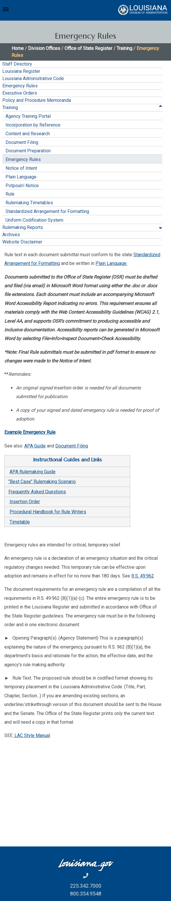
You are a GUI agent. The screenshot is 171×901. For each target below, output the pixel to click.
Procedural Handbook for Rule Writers (48, 511)
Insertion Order (25, 501)
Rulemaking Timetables (29, 202)
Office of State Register (88, 48)
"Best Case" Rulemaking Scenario (42, 481)
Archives (11, 234)
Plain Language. (111, 263)
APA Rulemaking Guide (33, 471)
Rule (9, 194)
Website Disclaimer (22, 242)
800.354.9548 (85, 894)
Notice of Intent (21, 168)
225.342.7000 (85, 886)
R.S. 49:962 (142, 576)
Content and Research (27, 133)
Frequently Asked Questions (37, 491)
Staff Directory (17, 64)
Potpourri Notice (22, 185)
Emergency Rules (20, 86)
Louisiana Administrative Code (33, 78)
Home (18, 48)
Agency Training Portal (28, 116)
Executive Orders (19, 93)
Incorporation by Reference (32, 125)
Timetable (20, 522)
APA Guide (35, 446)
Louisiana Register (21, 71)
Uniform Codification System (34, 220)
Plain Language (20, 177)
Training (124, 48)
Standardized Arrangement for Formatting (47, 211)
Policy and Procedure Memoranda (36, 100)
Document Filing (21, 142)
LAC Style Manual (31, 735)
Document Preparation (28, 151)
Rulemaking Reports (22, 227)
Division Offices (44, 48)
